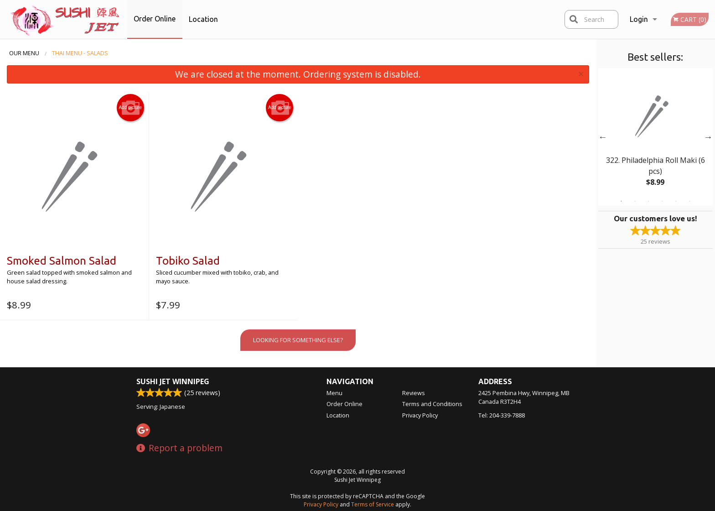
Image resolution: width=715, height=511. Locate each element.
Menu (334, 393)
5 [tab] (675, 201)
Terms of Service (372, 504)
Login (639, 19)
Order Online (155, 19)
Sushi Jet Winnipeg (172, 381)
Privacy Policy (420, 415)
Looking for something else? (298, 340)
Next (708, 136)
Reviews (413, 393)
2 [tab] (634, 201)
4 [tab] (662, 201)
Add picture (130, 107)
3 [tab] (648, 201)
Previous (602, 136)
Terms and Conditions (432, 404)
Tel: (501, 415)
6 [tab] (689, 201)
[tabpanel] (655, 136)
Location (203, 19)
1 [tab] (621, 201)
